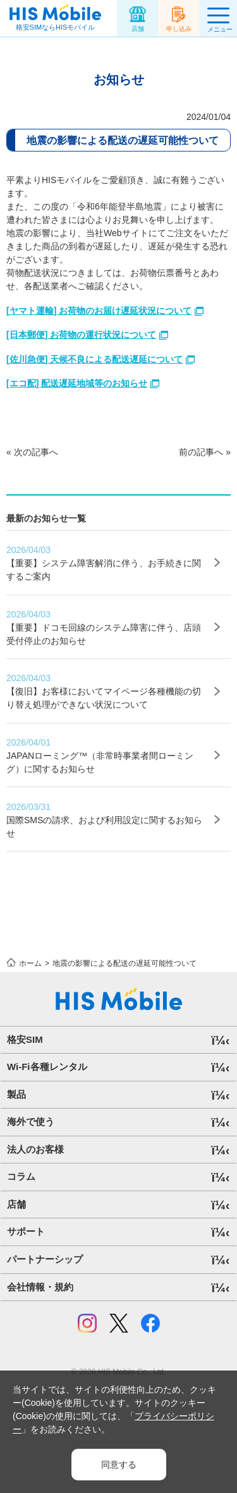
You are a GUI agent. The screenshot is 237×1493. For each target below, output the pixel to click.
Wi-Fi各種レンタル (47, 1066)
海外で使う (30, 1121)
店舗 (137, 28)
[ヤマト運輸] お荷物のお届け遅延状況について (98, 311)
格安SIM (25, 1039)
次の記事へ (36, 452)
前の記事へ (201, 452)
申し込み (178, 28)
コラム (21, 1176)
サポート (26, 1231)
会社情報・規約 (40, 1287)
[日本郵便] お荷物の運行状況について (81, 335)
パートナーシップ (45, 1259)
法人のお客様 (35, 1149)
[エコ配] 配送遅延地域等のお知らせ (76, 383)
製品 (16, 1094)
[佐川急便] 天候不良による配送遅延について (94, 359)
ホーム (30, 963)
